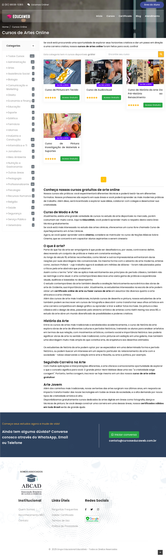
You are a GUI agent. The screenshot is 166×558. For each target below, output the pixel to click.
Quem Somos (26, 509)
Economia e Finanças (21, 101)
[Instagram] (98, 509)
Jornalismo (14, 151)
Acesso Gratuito (70, 97)
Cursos (110, 16)
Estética (13, 118)
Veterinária (14, 225)
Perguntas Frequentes (65, 509)
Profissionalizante (18, 184)
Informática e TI (17, 145)
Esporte (12, 112)
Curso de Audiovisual (99, 90)
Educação (14, 106)
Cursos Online (19, 27)
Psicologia (14, 190)
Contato (23, 520)
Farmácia (14, 124)
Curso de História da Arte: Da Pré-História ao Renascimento (145, 93)
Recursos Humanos (19, 196)
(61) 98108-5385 (14, 4)
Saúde (12, 207)
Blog (138, 16)
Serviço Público (17, 219)
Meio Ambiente (17, 157)
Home (5, 27)
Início (99, 16)
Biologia (12, 79)
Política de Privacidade (65, 526)
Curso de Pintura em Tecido (61, 90)
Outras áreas (16, 172)
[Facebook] (85, 509)
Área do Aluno (152, 4)
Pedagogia (14, 178)
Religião (12, 201)
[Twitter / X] (91, 509)
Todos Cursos (16, 56)
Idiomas (13, 130)
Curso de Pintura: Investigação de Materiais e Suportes (62, 147)
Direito (12, 95)
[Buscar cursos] (161, 54)
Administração (17, 62)
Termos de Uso (61, 520)
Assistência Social (19, 73)
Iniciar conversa (124, 435)
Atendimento (152, 16)
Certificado (125, 16)
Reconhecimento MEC (31, 515)
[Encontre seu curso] (132, 54)
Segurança (14, 213)
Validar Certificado (63, 515)
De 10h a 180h (63, 85)
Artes (11, 68)
